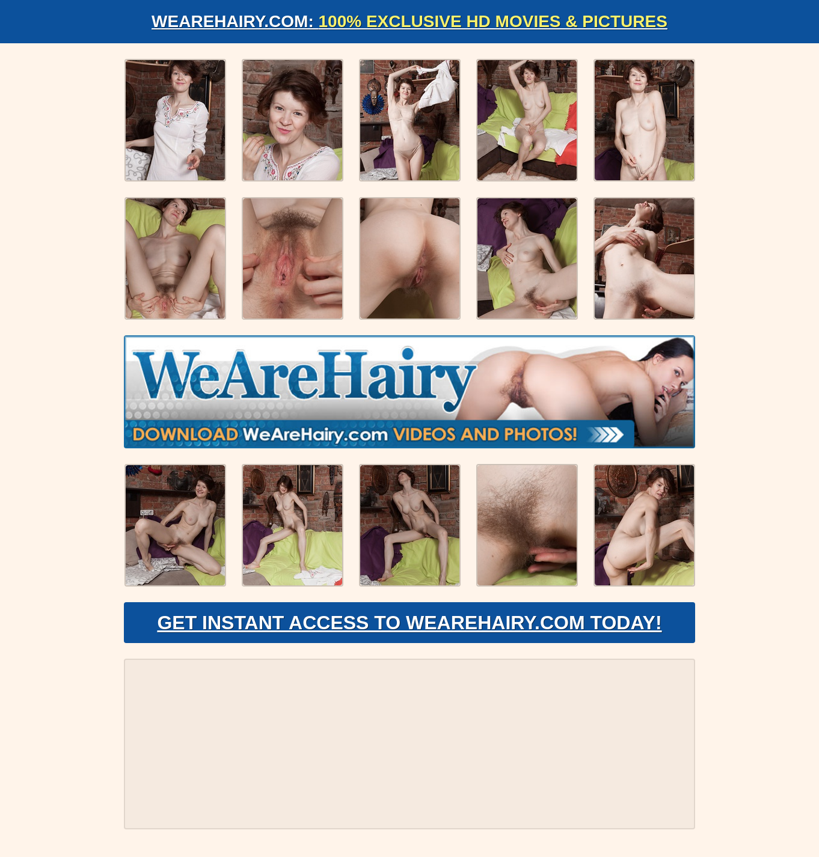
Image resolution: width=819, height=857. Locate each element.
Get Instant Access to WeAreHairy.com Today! (409, 622)
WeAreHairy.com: (409, 21)
